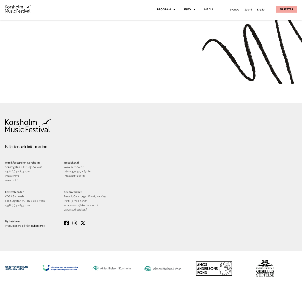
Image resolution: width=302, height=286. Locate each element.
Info (190, 9)
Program (166, 9)
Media (208, 9)
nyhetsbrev (38, 226)
